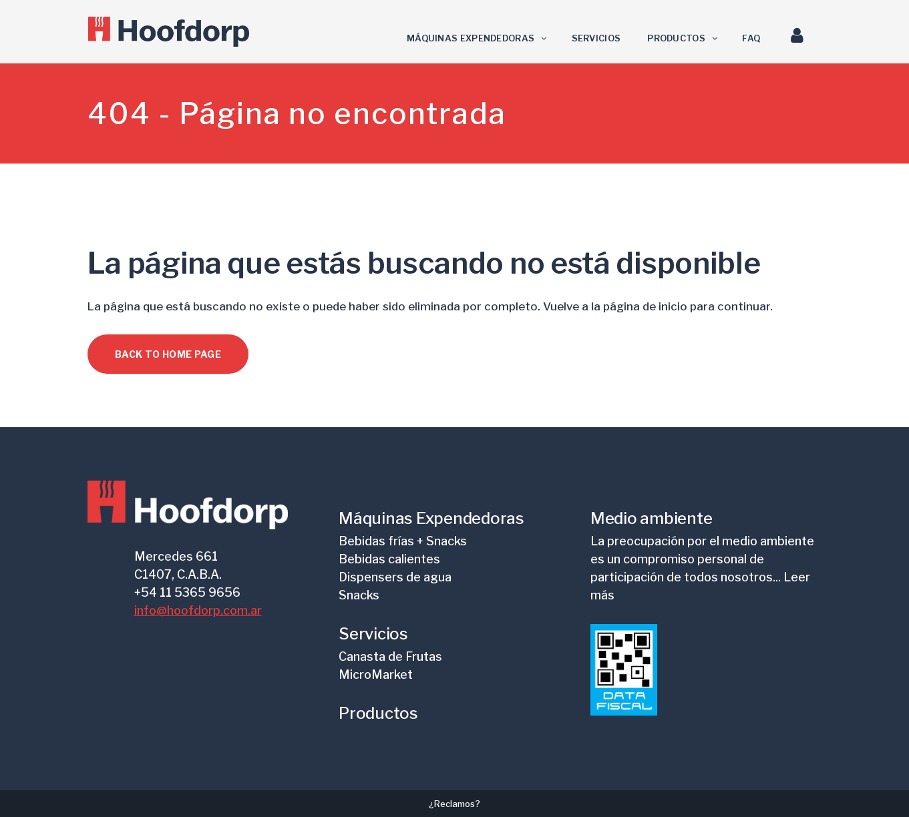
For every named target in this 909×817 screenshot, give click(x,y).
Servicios (373, 633)
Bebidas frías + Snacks (403, 541)
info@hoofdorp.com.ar (198, 610)
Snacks (359, 595)
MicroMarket (376, 674)
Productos (378, 713)
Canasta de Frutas (390, 656)
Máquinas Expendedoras (431, 518)
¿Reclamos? (454, 803)
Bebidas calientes (389, 559)
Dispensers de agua (395, 577)
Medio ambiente (651, 518)
